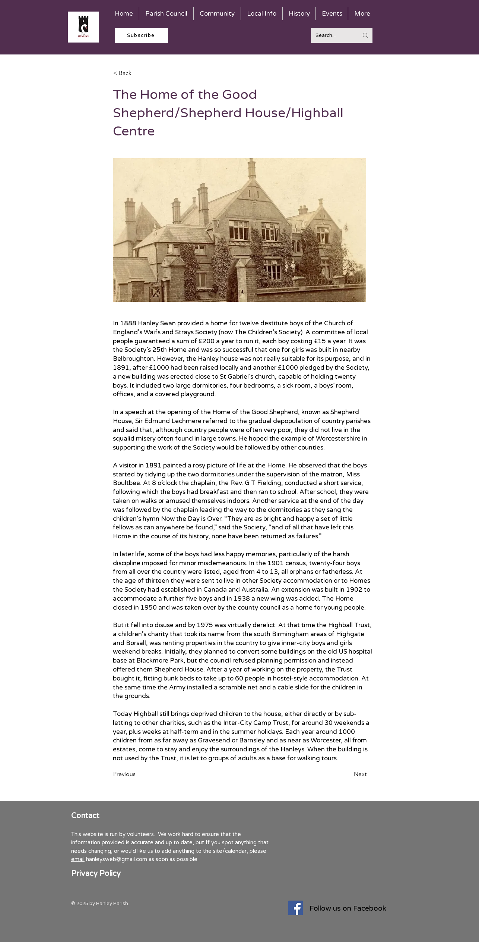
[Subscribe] (141, 35)
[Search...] (331, 35)
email (78, 859)
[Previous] (137, 774)
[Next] (348, 774)
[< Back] (137, 73)
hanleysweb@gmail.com (116, 859)
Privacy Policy (96, 873)
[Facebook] (295, 908)
